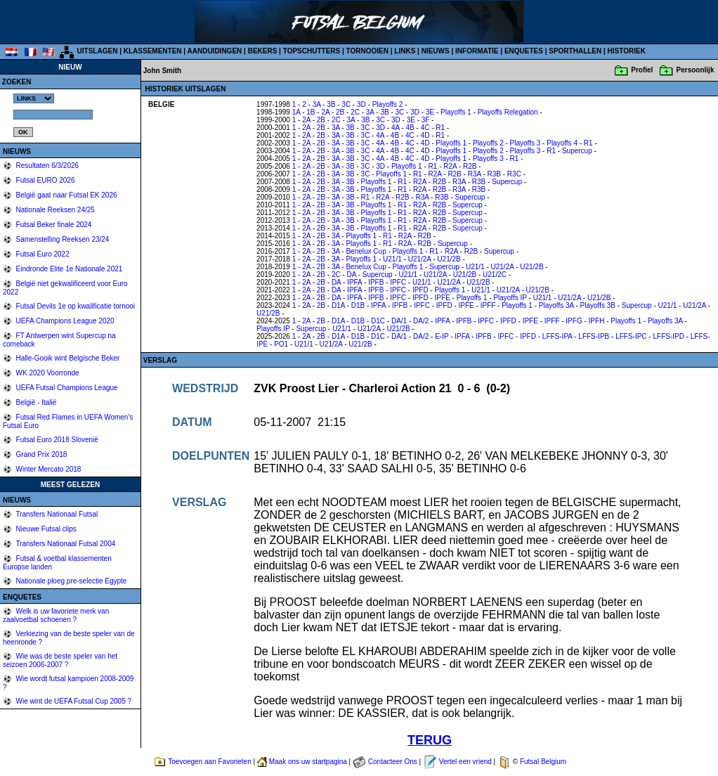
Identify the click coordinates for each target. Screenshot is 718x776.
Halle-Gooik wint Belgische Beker (67, 358)
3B (331, 104)
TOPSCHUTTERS (312, 51)
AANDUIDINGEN (215, 51)
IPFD (420, 290)
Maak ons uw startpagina (308, 761)
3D (361, 104)
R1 (440, 127)
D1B (358, 305)
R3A (474, 174)
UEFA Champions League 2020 (64, 321)
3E (430, 112)
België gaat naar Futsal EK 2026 (65, 195)
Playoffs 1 (455, 112)
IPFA (354, 282)
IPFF (488, 305)
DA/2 (421, 321)
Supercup (577, 151)
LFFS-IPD (668, 336)
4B (410, 127)
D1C (378, 321)
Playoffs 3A (556, 305)
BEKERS (263, 51)
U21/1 (392, 259)
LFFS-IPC (630, 336)
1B (310, 112)
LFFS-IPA (557, 336)
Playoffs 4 (562, 143)
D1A (338, 305)
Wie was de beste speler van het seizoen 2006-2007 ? (60, 660)
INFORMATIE (476, 51)
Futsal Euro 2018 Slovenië (56, 440)
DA (351, 274)
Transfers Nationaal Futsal (56, 514)
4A (395, 127)
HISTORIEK (627, 51)
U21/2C (495, 274)
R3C (514, 174)
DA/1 (399, 321)
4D (425, 135)
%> (33, 98)
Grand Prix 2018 (40, 454)
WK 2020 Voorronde (46, 373)
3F (426, 120)
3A (317, 104)
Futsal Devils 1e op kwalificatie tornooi (74, 306)
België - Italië (35, 402)
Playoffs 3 (525, 143)
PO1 (281, 344)
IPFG (574, 321)
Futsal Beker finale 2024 (53, 224)
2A (325, 112)
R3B (494, 174)
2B (340, 112)
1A (296, 112)
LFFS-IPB (593, 336)
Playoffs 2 (387, 104)
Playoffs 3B (597, 305)
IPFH (597, 321)
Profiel (642, 70)
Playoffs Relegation (508, 112)
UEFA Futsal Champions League (66, 388)
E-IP (441, 336)
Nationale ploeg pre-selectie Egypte (70, 581)
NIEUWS (436, 51)
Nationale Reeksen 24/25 (54, 210)
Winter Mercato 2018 (47, 469)
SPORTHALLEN (575, 51)
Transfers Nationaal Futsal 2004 (65, 544)
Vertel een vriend (465, 761)
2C (355, 112)
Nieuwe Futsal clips (45, 529)
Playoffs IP (509, 298)
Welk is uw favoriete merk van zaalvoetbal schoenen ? (56, 615)
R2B (469, 166)
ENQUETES (523, 51)
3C (346, 104)
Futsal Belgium (543, 761)
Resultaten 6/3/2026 (46, 165)
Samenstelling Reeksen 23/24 (62, 239)
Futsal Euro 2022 (42, 254)
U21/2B (448, 259)
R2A (450, 166)
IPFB (376, 282)
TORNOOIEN (367, 51)
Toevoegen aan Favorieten (209, 761)
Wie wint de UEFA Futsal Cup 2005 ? (72, 701)
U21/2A (419, 259)
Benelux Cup (366, 251)
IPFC (398, 282)
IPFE (442, 298)
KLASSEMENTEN (153, 51)
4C (425, 127)
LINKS (404, 51)
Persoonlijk (695, 70)
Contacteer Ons (392, 761)
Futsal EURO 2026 (44, 180)
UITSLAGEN (97, 51)
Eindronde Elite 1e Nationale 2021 (68, 269)
